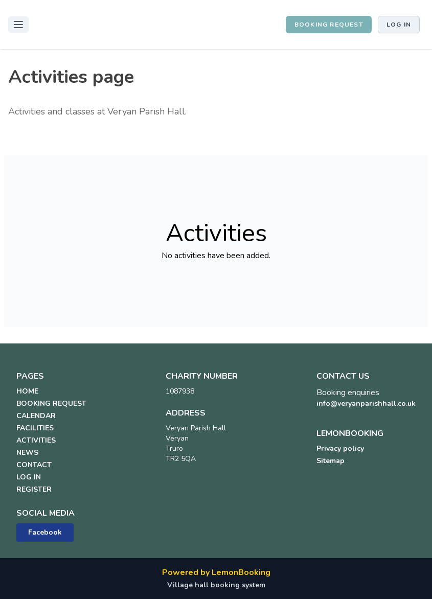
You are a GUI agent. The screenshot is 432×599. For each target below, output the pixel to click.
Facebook (45, 532)
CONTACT (34, 465)
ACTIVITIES (36, 440)
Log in (398, 24)
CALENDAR (36, 416)
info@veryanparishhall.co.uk (366, 403)
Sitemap (330, 461)
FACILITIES (35, 428)
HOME (27, 391)
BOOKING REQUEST (328, 24)
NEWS (27, 452)
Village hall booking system (216, 585)
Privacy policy (340, 448)
